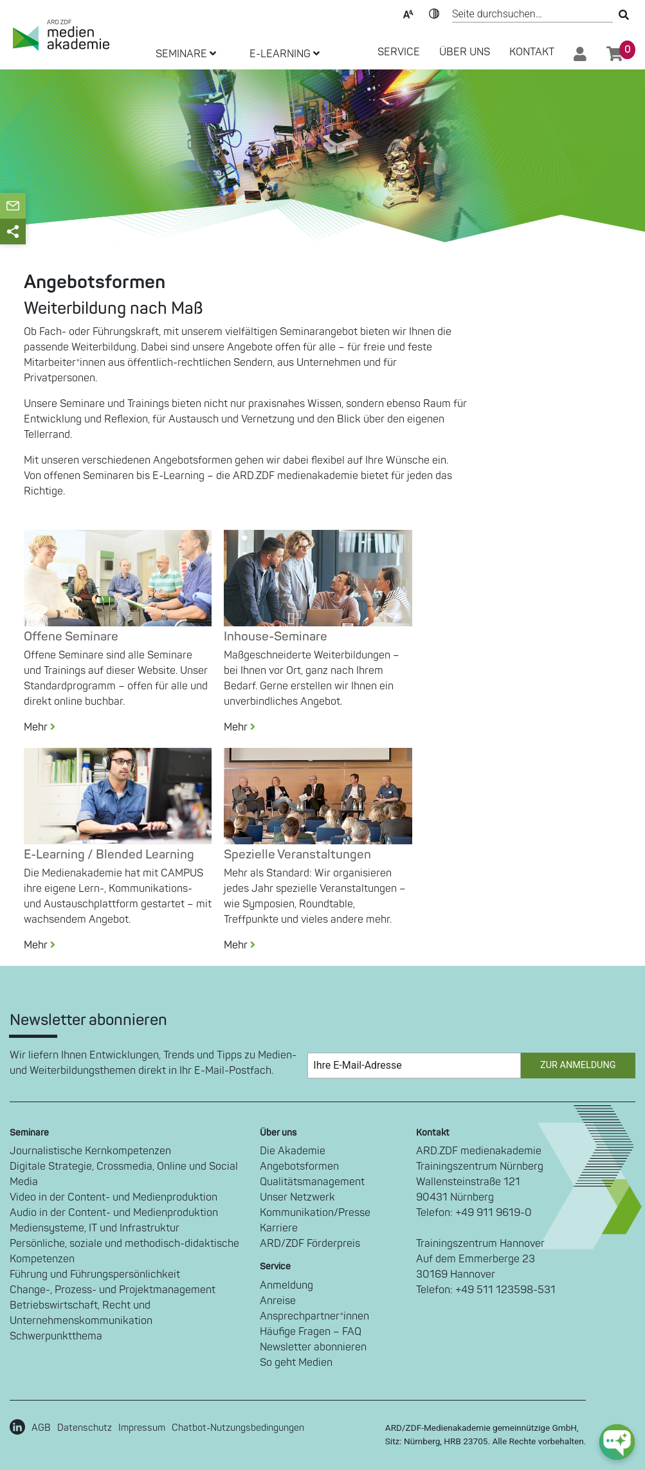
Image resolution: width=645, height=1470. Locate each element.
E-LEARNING (285, 54)
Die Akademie (292, 1151)
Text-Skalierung (408, 13)
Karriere (279, 1228)
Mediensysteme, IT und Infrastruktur (94, 1228)
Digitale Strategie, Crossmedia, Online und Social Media (124, 1174)
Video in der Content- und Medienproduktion (113, 1197)
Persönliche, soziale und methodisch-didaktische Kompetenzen (124, 1251)
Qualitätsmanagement (312, 1181)
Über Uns (464, 52)
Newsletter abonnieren (313, 1347)
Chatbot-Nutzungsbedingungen (238, 1427)
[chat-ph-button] (617, 1442)
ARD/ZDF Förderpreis (310, 1243)
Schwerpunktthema (56, 1336)
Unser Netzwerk (297, 1197)
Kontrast (434, 13)
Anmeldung (286, 1285)
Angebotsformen (299, 1166)
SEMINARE (186, 54)
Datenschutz (84, 1427)
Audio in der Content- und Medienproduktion (114, 1212)
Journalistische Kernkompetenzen (90, 1151)
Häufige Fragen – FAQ (310, 1331)
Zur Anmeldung (577, 1065)
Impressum (141, 1427)
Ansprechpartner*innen (314, 1316)
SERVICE (398, 52)
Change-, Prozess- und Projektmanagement (112, 1290)
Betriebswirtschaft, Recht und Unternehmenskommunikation (81, 1313)
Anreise (278, 1300)
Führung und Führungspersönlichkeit (95, 1274)
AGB (41, 1427)
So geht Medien (296, 1362)
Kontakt (531, 52)
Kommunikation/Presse (315, 1212)
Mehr (45, 727)
